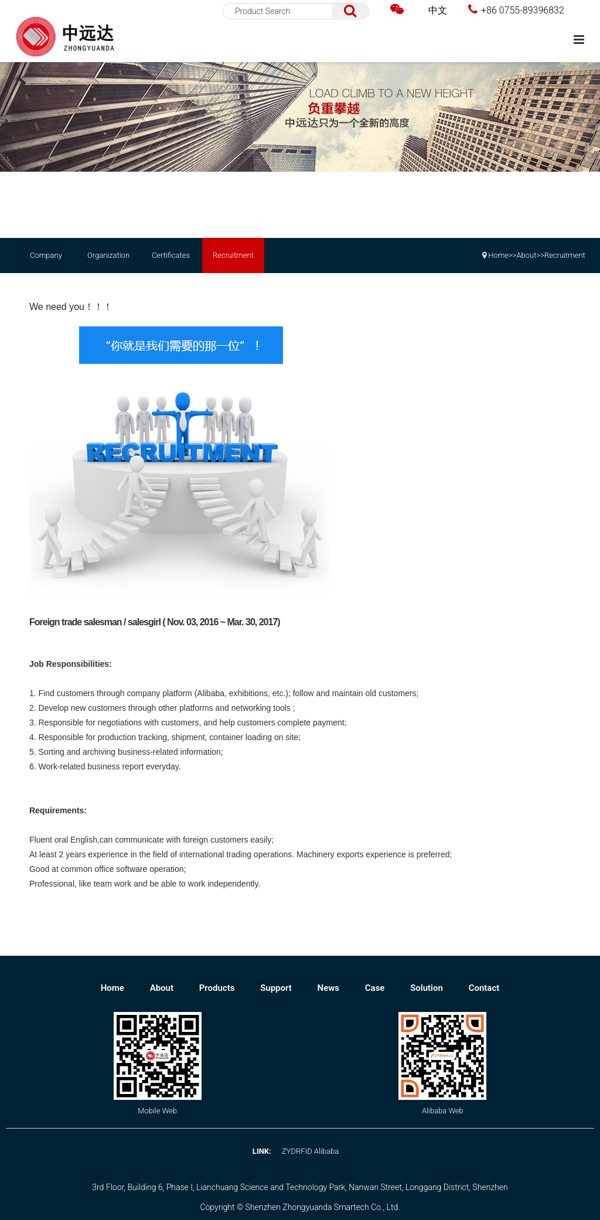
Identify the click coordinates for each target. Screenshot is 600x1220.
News (330, 988)
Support (277, 988)
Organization (108, 255)
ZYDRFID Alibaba (310, 1151)
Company (46, 255)
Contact (484, 988)
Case (376, 988)
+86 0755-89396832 (516, 10)
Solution (427, 988)
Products (218, 988)
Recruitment (233, 255)
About (526, 255)
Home (498, 255)
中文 (437, 10)
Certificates (171, 255)
